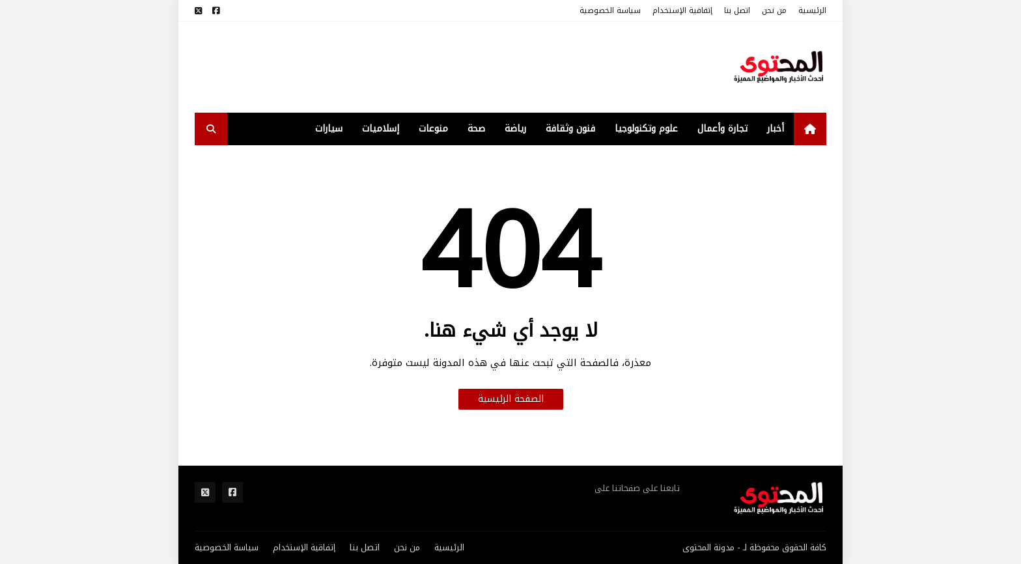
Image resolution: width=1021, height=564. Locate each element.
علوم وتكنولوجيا (646, 128)
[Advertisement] (432, 67)
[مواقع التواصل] (215, 10)
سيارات (329, 128)
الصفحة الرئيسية (511, 399)
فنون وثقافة (570, 128)
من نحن (774, 10)
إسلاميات (380, 128)
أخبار (775, 128)
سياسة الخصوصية (610, 10)
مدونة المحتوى (708, 547)
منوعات (433, 128)
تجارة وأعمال (722, 128)
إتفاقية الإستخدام (682, 10)
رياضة (515, 128)
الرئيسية (812, 10)
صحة (476, 128)
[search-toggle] (211, 129)
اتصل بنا (737, 10)
